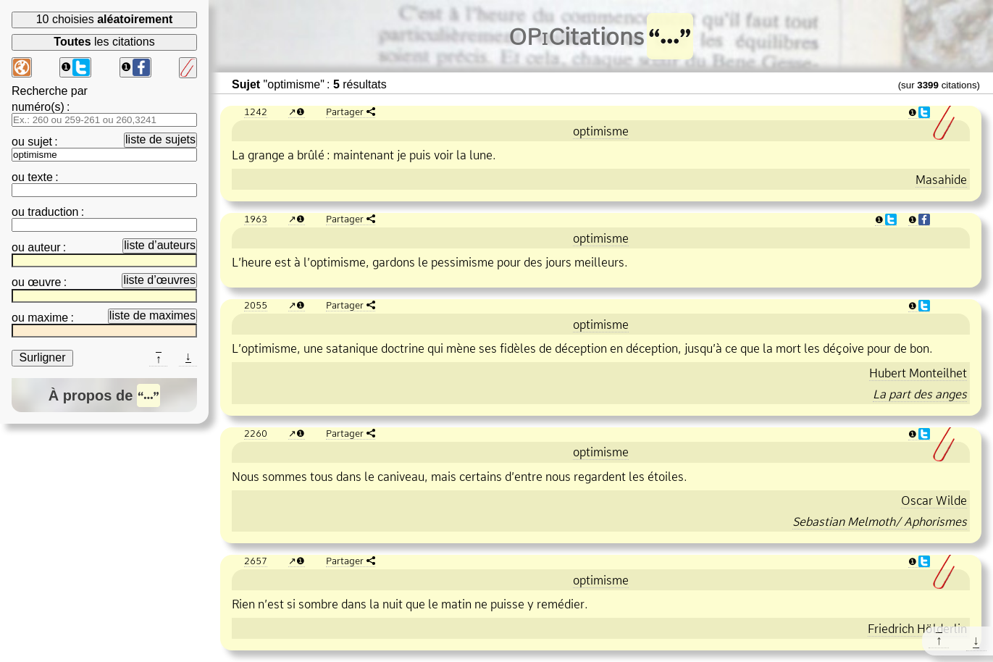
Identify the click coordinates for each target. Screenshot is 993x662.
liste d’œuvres (159, 280)
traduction (53, 212)
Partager (345, 111)
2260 (255, 433)
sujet (40, 141)
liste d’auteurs (160, 245)
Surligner (42, 357)
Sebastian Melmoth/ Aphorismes (879, 521)
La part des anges (920, 394)
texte (40, 177)
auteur (44, 247)
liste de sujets (160, 139)
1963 (255, 219)
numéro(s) (38, 107)
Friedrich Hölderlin (917, 628)
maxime (48, 317)
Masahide (941, 179)
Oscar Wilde (934, 500)
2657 (255, 560)
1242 (255, 111)
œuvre (44, 282)
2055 (255, 305)
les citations (104, 41)
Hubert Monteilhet (918, 373)
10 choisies (104, 19)
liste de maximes (152, 315)
